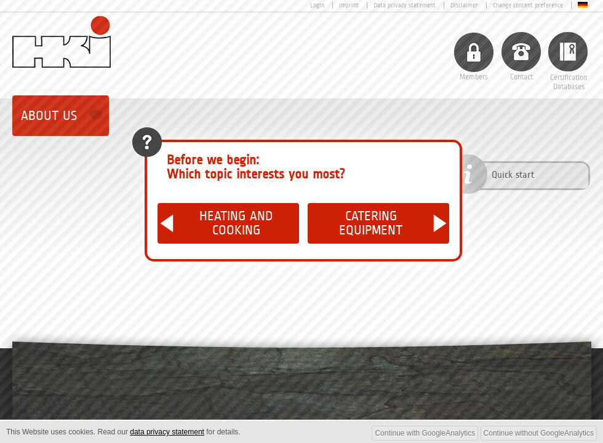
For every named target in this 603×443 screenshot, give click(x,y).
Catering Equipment (370, 223)
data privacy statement (167, 432)
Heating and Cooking (236, 223)
